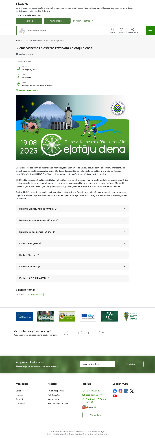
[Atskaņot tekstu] (26, 53)
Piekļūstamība (54, 395)
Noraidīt (29, 21)
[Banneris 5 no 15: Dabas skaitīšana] (109, 316)
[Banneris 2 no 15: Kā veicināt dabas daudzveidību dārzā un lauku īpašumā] (45, 316)
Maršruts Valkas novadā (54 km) (36, 231)
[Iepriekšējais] (20, 316)
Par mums (20, 403)
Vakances (20, 390)
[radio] (67, 332)
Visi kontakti (95, 415)
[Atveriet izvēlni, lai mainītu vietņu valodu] (121, 31)
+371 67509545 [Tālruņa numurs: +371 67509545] (93, 390)
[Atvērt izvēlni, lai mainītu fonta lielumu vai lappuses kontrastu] (132, 31)
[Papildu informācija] (95, 407)
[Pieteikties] (130, 364)
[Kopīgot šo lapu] (135, 53)
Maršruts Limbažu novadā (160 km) (38, 208)
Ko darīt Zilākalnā (29, 266)
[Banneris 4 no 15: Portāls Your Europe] (88, 316)
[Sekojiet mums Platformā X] (132, 391)
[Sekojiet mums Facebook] (115, 391)
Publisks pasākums (35, 294)
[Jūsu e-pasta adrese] (97, 364)
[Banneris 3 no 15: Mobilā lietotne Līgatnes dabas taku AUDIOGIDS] (67, 316)
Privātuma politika (56, 390)
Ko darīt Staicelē (29, 255)
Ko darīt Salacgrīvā (30, 243)
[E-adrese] (87, 407)
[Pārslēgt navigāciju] (150, 30)
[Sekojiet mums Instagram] (121, 391)
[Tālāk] (134, 316)
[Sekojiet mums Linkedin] (126, 391)
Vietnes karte (53, 399)
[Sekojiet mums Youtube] (115, 395)
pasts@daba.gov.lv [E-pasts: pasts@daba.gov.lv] (94, 395)
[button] (56, 208)
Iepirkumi (20, 395)
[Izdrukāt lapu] (135, 47)
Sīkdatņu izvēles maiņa (58, 403)
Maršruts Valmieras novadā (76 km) (38, 220)
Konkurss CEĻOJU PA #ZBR (34, 278)
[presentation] (22, 346)
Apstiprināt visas (57, 21)
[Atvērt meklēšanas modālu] (113, 31)
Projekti (19, 399)
